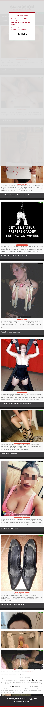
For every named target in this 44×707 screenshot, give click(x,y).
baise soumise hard (24, 684)
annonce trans (39, 682)
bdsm (12, 686)
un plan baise (30, 671)
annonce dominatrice (8, 682)
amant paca (7, 680)
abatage (35, 690)
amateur (41, 686)
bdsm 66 (21, 690)
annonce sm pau (18, 680)
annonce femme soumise (20, 678)
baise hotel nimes (4, 692)
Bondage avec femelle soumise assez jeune (16, 403)
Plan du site (22, 702)
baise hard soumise (5, 686)
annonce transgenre (9, 690)
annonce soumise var (14, 684)
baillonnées (17, 690)
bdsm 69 (15, 682)
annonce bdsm (18, 692)
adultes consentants (24, 686)
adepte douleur (4, 678)
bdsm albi (17, 686)
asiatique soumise (9, 689)
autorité (31, 690)
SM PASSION (10, 698)
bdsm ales (17, 689)
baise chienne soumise (23, 682)
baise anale (39, 684)
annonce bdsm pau (34, 686)
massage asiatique (13, 669)
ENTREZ (22, 34)
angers (41, 690)
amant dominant (32, 682)
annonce (24, 680)
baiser (27, 689)
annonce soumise (32, 684)
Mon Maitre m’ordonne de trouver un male (15, 195)
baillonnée (3, 690)
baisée (9, 678)
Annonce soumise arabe (9, 528)
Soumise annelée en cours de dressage (14, 255)
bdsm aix (3, 689)
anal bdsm (11, 692)
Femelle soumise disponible (10, 332)
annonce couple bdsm (34, 689)
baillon (38, 690)
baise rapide (22, 689)
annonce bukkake (5, 684)
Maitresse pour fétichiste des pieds (12, 605)
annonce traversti (34, 678)
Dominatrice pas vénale (9, 454)
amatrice (12, 680)
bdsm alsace (26, 690)
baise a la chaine (33, 680)
